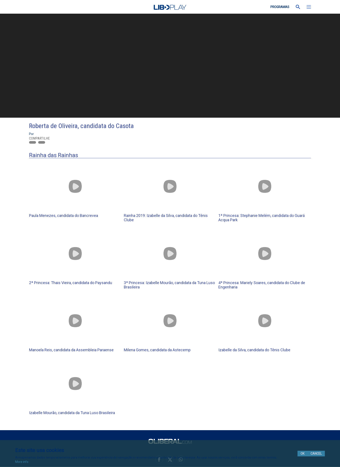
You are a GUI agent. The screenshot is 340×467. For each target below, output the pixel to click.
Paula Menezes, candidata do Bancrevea (63, 215)
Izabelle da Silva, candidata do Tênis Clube (254, 350)
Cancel (316, 453)
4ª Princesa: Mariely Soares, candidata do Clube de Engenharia (261, 284)
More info (21, 462)
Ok (302, 453)
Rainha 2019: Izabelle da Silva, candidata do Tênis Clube (166, 217)
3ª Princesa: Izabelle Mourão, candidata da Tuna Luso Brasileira (169, 284)
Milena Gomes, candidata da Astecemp (157, 350)
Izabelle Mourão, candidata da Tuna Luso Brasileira (72, 412)
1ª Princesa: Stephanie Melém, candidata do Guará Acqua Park (261, 217)
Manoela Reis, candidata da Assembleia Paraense (71, 350)
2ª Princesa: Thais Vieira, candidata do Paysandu (70, 282)
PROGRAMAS (279, 7)
